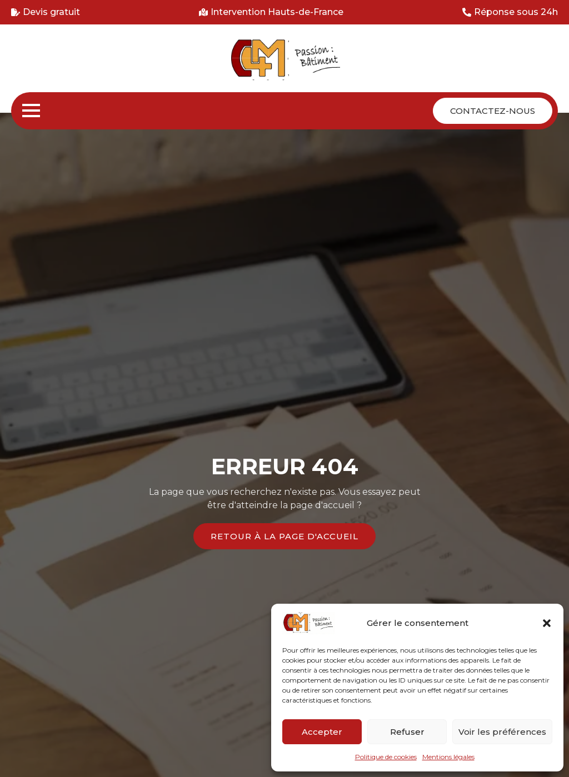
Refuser (407, 731)
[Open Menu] (31, 110)
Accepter (322, 731)
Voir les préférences (502, 731)
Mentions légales (448, 757)
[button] (546, 623)
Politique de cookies (386, 757)
